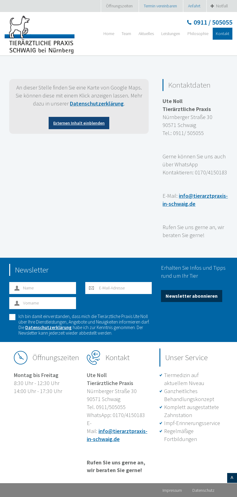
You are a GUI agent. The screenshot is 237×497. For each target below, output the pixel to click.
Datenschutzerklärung (97, 103)
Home (108, 33)
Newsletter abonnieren (192, 296)
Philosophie (197, 33)
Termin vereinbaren (160, 6)
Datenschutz (203, 490)
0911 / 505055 (213, 22)
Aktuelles (146, 33)
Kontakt (222, 33)
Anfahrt (194, 6)
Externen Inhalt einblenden (79, 123)
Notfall (222, 6)
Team (126, 33)
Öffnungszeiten (119, 6)
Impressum (172, 490)
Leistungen (170, 33)
